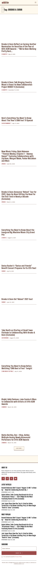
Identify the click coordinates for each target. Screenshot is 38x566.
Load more (19, 448)
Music (3, 164)
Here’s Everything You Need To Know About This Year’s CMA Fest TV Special (17, 119)
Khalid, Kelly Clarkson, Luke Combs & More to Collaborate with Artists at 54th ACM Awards (19, 401)
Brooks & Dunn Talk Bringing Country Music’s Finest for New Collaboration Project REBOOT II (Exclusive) (17, 84)
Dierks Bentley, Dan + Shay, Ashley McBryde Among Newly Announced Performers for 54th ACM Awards (16, 437)
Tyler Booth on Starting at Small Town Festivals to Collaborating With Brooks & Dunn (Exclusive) (18, 332)
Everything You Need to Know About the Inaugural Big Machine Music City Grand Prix (18, 232)
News (3, 271)
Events (4, 237)
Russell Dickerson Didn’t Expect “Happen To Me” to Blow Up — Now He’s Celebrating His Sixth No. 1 (19, 489)
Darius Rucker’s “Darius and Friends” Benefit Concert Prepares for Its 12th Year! (19, 266)
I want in (19, 553)
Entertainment (6, 123)
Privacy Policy (18, 556)
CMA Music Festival (7, 371)
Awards (4, 407)
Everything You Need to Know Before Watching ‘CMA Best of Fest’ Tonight (17, 367)
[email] (19, 548)
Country (4, 54)
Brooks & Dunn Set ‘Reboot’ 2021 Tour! (17, 299)
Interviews (5, 338)
